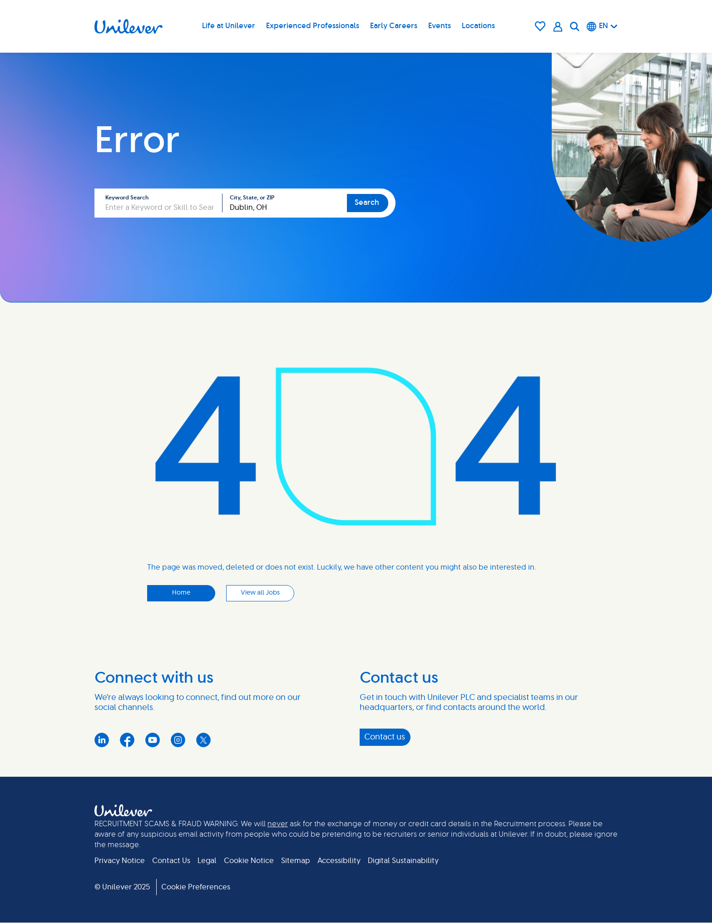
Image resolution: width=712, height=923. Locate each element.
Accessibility (339, 860)
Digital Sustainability (403, 860)
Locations (478, 26)
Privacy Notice (119, 860)
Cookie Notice (249, 860)
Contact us (384, 737)
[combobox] (284, 203)
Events (439, 26)
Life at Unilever (228, 26)
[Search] (574, 26)
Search (367, 202)
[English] (602, 26)
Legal (207, 860)
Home (181, 593)
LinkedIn (101, 740)
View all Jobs (260, 593)
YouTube (152, 740)
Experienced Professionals (312, 26)
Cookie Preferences (195, 887)
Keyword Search (126, 197)
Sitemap (295, 860)
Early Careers (393, 26)
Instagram (178, 740)
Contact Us (171, 860)
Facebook (127, 740)
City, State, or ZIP (252, 197)
